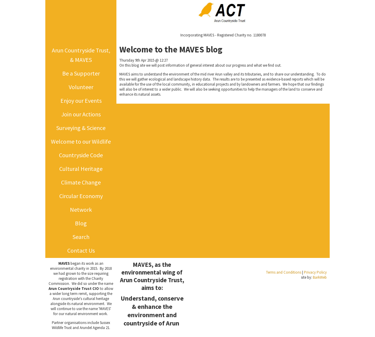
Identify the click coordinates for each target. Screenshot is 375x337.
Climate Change (81, 182)
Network (81, 209)
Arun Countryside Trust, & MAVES (81, 54)
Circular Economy (81, 196)
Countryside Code (81, 155)
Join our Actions (81, 114)
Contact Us (81, 250)
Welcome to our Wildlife (81, 141)
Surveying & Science (80, 127)
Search (81, 236)
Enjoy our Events (81, 100)
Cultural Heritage (80, 168)
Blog (81, 223)
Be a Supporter (81, 73)
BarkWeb (320, 277)
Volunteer (81, 87)
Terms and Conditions (283, 272)
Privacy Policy (315, 272)
